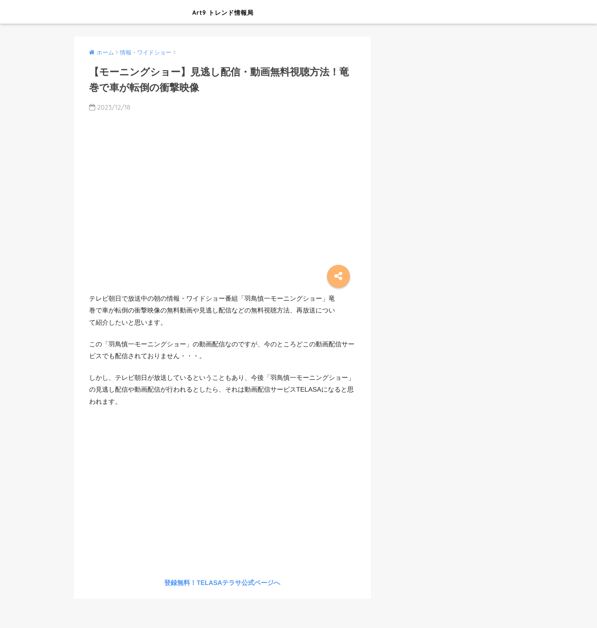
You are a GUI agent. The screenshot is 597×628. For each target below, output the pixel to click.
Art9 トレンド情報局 (178, 11)
